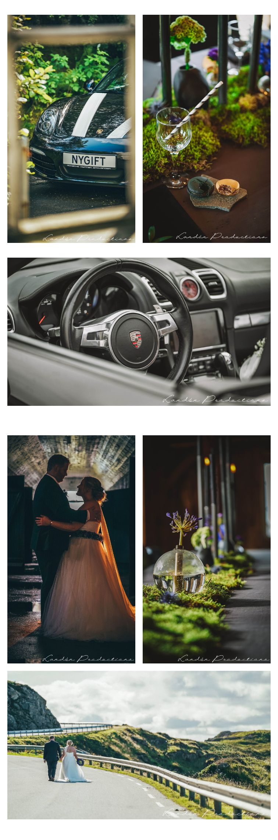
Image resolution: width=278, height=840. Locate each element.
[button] (262, 11)
